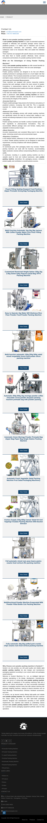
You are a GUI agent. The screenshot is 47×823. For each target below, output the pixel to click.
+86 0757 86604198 (13, 33)
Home (2, 17)
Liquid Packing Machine (10, 755)
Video (4, 785)
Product (9, 17)
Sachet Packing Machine (10, 764)
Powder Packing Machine (10, 752)
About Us (5, 775)
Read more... (6, 768)
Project (5, 788)
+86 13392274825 (8, 804)
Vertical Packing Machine (10, 758)
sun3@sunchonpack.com (13, 31)
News (4, 782)
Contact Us (40, 819)
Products (5, 779)
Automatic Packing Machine (10, 761)
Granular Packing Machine (10, 748)
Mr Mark (5, 801)
